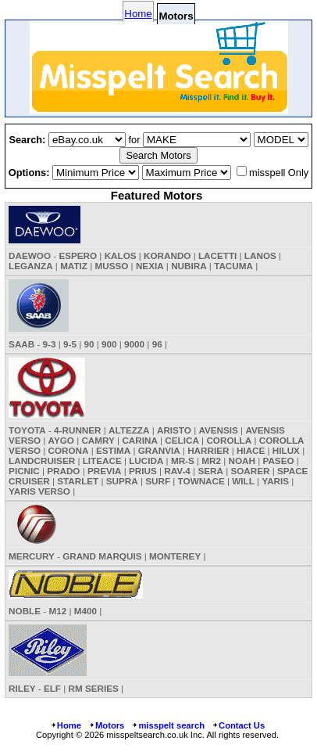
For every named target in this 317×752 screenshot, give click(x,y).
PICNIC (24, 471)
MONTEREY (175, 556)
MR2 (211, 460)
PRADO (63, 471)
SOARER (249, 471)
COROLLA (228, 440)
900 (109, 344)
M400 (85, 611)
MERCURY (32, 556)
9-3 (49, 344)
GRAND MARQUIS (101, 556)
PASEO (278, 460)
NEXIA (150, 266)
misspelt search (168, 725)
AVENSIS (217, 430)
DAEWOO (30, 255)
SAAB (21, 344)
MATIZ (73, 266)
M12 (57, 611)
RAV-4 (177, 471)
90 (89, 344)
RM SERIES (94, 688)
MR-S (182, 460)
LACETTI (217, 255)
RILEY (22, 688)
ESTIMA (113, 450)
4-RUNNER (77, 430)
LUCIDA (146, 460)
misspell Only (278, 172)
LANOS (260, 255)
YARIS (275, 481)
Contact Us (238, 725)
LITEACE (102, 460)
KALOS (121, 255)
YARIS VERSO (39, 491)
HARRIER (208, 450)
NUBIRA (188, 266)
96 (157, 344)
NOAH (242, 460)
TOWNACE (201, 481)
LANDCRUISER (42, 460)
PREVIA (104, 471)
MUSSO (112, 266)
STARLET (77, 481)
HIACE (251, 450)
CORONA (68, 450)
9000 (134, 344)
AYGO (61, 440)
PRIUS (143, 471)
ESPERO (78, 255)
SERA (210, 471)
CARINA (139, 440)
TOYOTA (27, 430)
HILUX (286, 450)
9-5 (70, 344)
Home (137, 14)
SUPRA (122, 481)
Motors (106, 725)
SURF (157, 481)
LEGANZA (31, 266)
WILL (243, 481)
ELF (52, 688)
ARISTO (174, 430)
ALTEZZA (129, 430)
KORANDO (167, 255)
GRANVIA (159, 450)
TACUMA (233, 266)
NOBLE (25, 611)
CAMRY (97, 440)
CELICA (182, 440)
